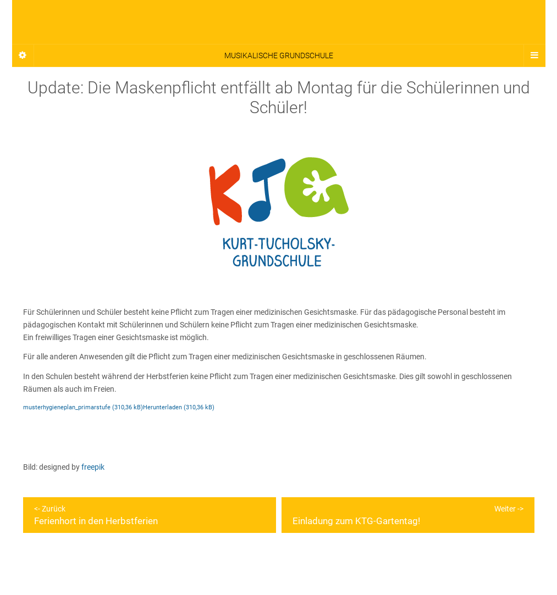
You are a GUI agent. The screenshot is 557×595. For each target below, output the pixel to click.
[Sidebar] (23, 55)
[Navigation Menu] (534, 55)
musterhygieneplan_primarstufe (67, 407)
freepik (92, 467)
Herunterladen (162, 407)
